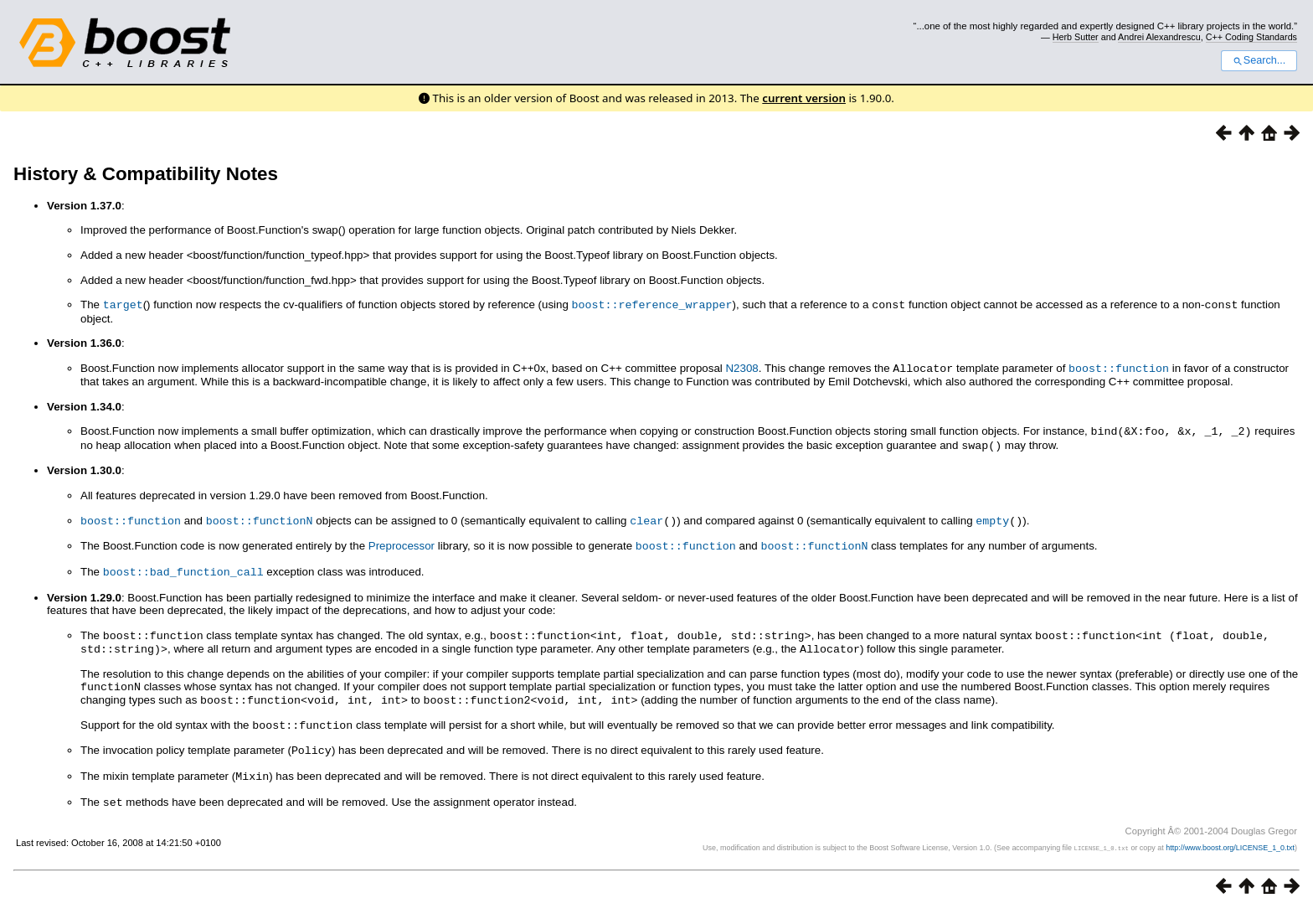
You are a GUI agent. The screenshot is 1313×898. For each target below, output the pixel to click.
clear (646, 516)
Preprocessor (401, 541)
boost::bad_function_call (183, 566)
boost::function (1118, 366)
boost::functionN (259, 516)
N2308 (741, 367)
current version (804, 98)
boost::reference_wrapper (652, 304)
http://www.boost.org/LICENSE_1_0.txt (1230, 835)
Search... (1259, 60)
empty (992, 516)
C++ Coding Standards (1251, 37)
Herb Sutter (1076, 37)
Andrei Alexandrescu (1159, 37)
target (123, 304)
